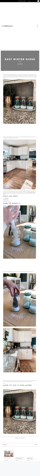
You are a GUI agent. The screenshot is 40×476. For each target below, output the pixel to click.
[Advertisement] (20, 130)
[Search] (38, 1)
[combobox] (32, 1)
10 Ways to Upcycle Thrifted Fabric (30, 458)
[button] (37, 26)
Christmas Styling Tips (8, 457)
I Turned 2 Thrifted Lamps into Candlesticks (20, 458)
